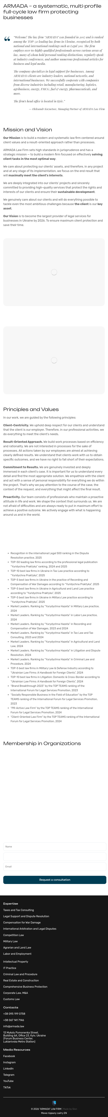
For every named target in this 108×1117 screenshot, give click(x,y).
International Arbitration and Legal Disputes (29, 928)
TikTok (7, 1087)
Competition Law (13, 935)
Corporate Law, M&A (15, 993)
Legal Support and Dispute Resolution (26, 916)
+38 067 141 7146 (13, 1020)
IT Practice (9, 968)
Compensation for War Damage (22, 922)
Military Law (10, 941)
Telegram (8, 1074)
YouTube (8, 1081)
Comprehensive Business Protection (25, 986)
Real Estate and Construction (21, 980)
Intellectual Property (15, 961)
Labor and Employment (17, 953)
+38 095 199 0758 (14, 1013)
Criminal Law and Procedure (20, 974)
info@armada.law (13, 1026)
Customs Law (11, 999)
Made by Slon (70, 1109)
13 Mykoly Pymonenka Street (20, 1032)
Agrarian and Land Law (17, 947)
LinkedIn (8, 1068)
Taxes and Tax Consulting (18, 910)
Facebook (9, 1056)
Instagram (9, 1062)
